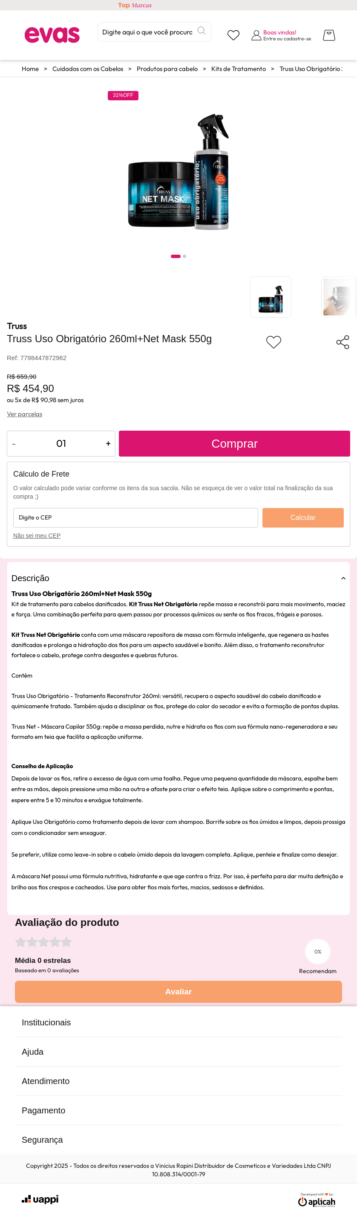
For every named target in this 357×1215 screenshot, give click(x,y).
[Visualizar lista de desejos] (233, 35)
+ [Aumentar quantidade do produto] (108, 443)
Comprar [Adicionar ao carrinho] (234, 443)
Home (30, 69)
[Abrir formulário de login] (281, 35)
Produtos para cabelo (167, 69)
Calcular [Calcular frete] (303, 517)
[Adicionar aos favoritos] (274, 342)
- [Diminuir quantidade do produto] (14, 443)
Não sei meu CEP (36, 535)
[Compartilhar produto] (342, 342)
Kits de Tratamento (238, 69)
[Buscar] (201, 31)
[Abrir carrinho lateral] (329, 35)
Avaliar (178, 991)
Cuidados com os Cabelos (87, 69)
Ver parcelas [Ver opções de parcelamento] (24, 414)
